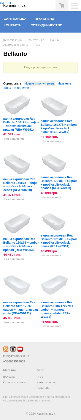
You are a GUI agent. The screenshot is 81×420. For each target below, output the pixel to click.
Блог (40, 370)
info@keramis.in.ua (16, 356)
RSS (40, 377)
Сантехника (15, 18)
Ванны (54, 40)
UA (2, 3)
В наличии (21, 87)
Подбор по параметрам (40, 67)
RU (8, 3)
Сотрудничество (46, 25)
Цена (7, 87)
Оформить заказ (15, 382)
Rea (37, 44)
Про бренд (44, 18)
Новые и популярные (39, 83)
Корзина (9, 377)
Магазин (9, 370)
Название (64, 83)
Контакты (13, 25)
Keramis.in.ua (12, 40)
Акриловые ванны (16, 44)
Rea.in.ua (43, 387)
